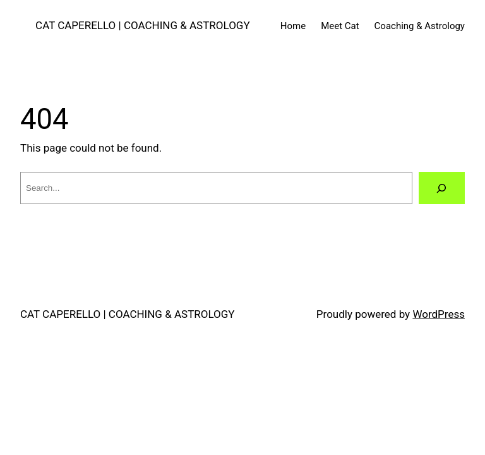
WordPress (438, 314)
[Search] (442, 188)
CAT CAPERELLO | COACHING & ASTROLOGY (142, 25)
